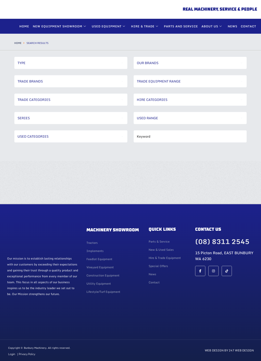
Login (11, 354)
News (233, 26)
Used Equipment (110, 26)
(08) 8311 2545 (222, 242)
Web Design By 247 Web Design (229, 350)
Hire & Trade (146, 26)
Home (17, 43)
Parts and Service (182, 26)
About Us (213, 26)
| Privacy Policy (26, 354)
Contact (248, 26)
